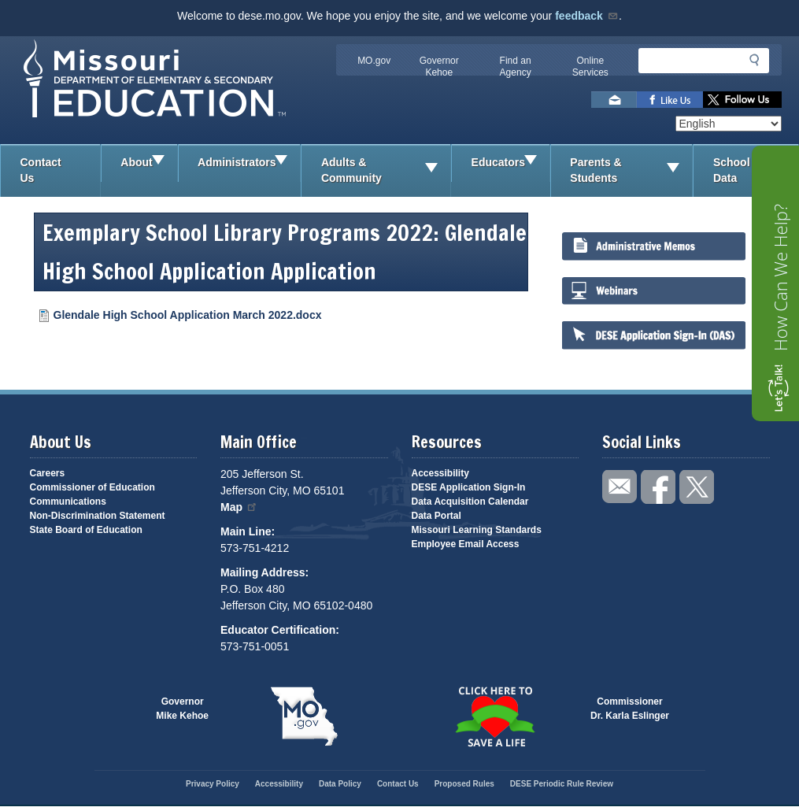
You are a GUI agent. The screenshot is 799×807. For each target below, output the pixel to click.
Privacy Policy (212, 783)
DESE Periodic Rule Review (561, 783)
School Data (755, 170)
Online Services (590, 66)
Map (239, 507)
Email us (614, 99)
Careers (47, 473)
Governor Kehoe (439, 66)
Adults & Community (385, 170)
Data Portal (436, 515)
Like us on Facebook (670, 99)
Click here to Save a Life (495, 716)
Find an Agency (515, 66)
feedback (587, 15)
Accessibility (440, 473)
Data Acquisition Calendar (470, 501)
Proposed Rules (464, 783)
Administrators (249, 163)
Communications (68, 501)
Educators (510, 163)
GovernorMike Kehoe (182, 708)
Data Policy (340, 783)
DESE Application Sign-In (469, 487)
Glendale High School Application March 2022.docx (188, 315)
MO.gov (373, 60)
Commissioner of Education (92, 487)
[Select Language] (728, 123)
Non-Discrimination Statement (97, 515)
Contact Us (40, 170)
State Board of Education (86, 529)
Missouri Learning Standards (477, 529)
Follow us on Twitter (742, 99)
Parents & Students (631, 170)
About (148, 163)
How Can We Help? (780, 277)
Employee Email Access (466, 544)
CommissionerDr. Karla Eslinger (629, 708)
